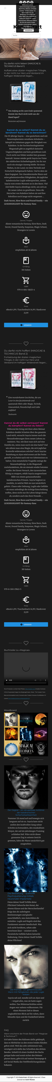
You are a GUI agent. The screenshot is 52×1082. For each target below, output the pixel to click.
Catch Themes (30, 1080)
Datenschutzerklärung (28, 28)
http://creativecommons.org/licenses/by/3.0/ (19, 698)
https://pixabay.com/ (30, 689)
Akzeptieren (28, 30)
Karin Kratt (23, 1077)
